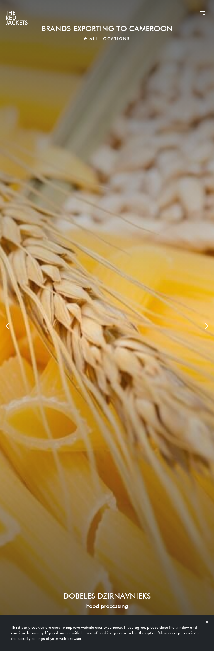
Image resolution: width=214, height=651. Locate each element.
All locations (107, 39)
